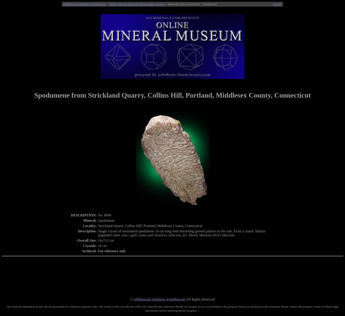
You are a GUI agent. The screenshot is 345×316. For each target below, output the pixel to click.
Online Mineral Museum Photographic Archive (137, 4)
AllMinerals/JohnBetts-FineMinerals (84, 4)
